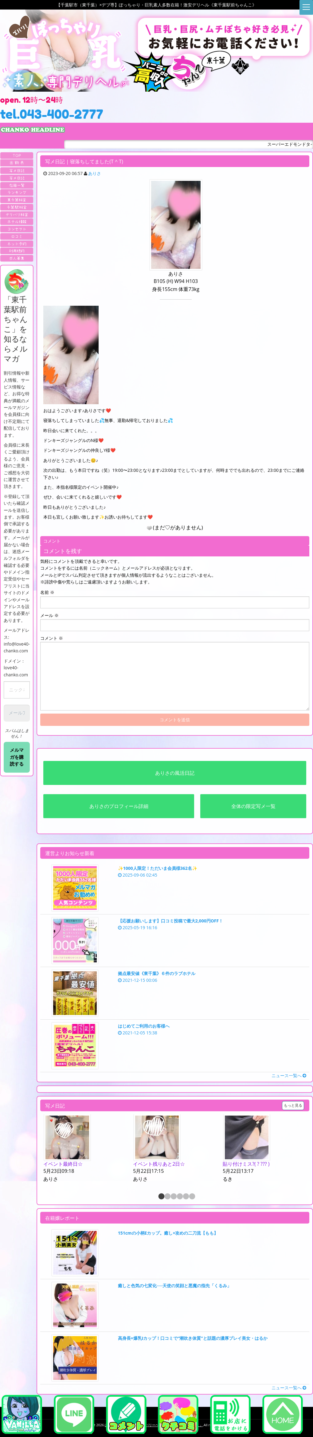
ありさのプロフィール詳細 (118, 806)
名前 (47, 592)
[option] (85, 1148)
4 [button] (179, 1197)
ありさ (94, 173)
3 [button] (173, 1197)
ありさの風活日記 (174, 773)
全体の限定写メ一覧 (253, 806)
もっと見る (293, 1105)
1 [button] (161, 1197)
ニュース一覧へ (289, 1075)
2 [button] (167, 1197)
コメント (51, 638)
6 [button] (192, 1197)
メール (49, 615)
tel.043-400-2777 (51, 114)
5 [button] (185, 1197)
